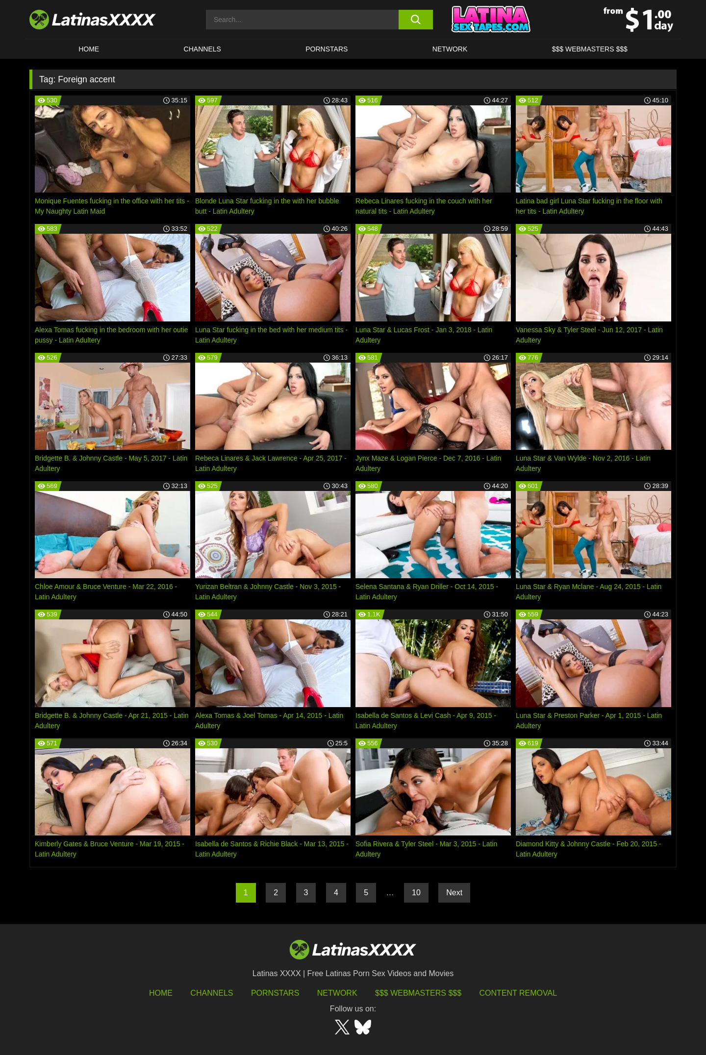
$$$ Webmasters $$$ (418, 993)
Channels (211, 993)
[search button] (415, 19)
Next (454, 892)
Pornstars (326, 49)
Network (450, 49)
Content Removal (518, 993)
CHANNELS (202, 49)
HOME (88, 49)
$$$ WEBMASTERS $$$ (590, 49)
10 (416, 892)
